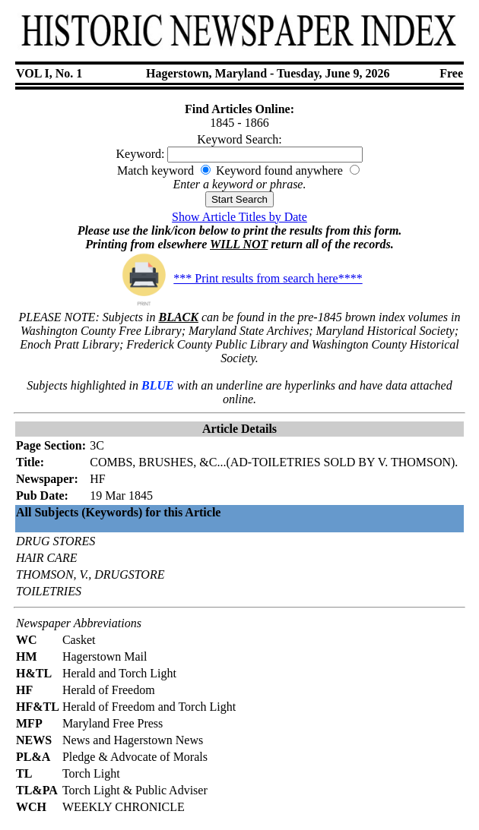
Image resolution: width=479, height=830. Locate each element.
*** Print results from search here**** (239, 278)
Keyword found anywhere (279, 170)
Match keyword (155, 170)
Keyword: (140, 153)
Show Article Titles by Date (239, 216)
